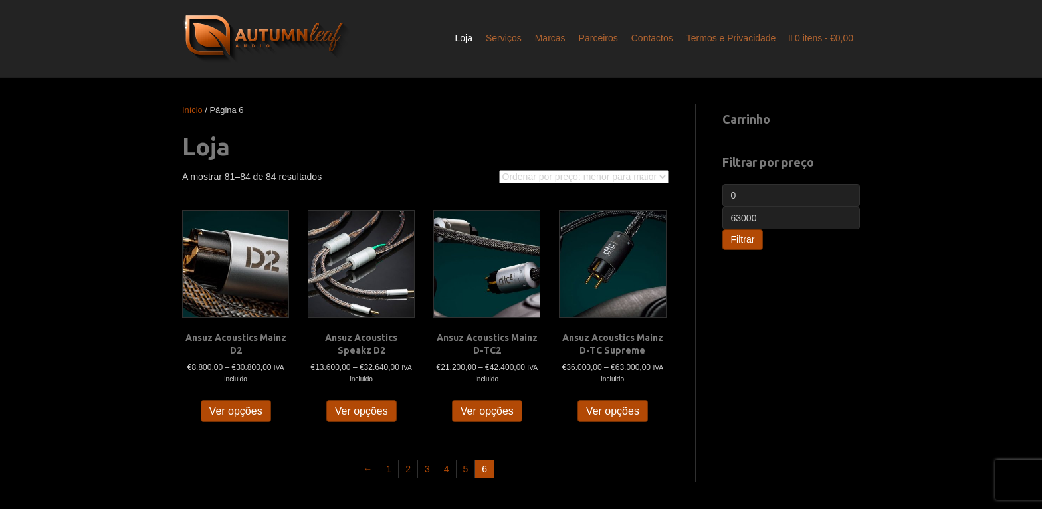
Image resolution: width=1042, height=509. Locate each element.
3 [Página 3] (427, 469)
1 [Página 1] (388, 469)
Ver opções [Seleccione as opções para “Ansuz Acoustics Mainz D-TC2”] (487, 411)
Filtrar (743, 239)
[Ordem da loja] (584, 176)
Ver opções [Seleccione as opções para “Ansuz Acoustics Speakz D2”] (361, 411)
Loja (463, 38)
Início (192, 110)
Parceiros (598, 38)
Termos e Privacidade (731, 38)
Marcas (550, 38)
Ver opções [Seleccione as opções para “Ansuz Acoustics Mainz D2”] (235, 411)
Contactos (652, 38)
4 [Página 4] (446, 469)
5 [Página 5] (466, 469)
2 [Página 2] (408, 469)
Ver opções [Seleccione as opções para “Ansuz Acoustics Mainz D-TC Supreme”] (612, 411)
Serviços (504, 38)
